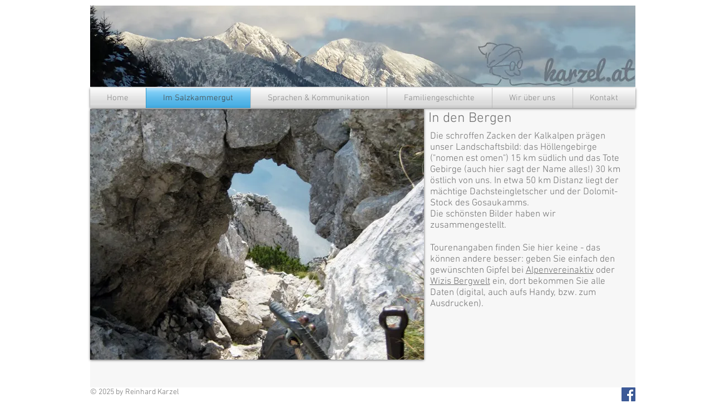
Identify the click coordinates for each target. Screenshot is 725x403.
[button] (257, 234)
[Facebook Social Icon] (628, 394)
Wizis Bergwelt (460, 281)
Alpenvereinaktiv (560, 270)
